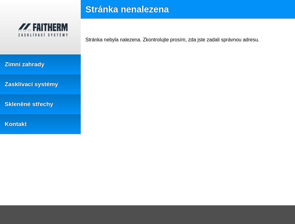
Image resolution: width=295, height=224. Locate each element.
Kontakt (16, 124)
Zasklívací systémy (31, 84)
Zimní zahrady (24, 64)
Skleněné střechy (29, 104)
